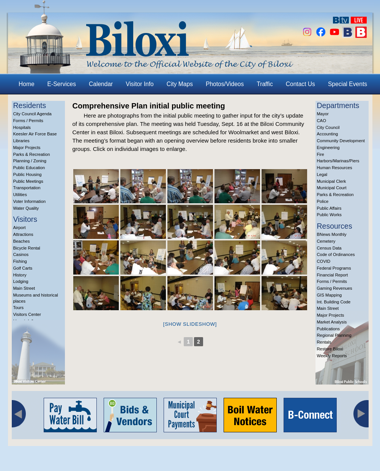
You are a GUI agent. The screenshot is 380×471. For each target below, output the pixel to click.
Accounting (327, 134)
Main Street (24, 288)
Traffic (265, 84)
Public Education (29, 167)
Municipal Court (332, 187)
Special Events (347, 84)
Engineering (328, 147)
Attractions (23, 234)
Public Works (329, 214)
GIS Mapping (329, 295)
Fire (320, 154)
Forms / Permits (28, 120)
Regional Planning (334, 335)
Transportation (27, 187)
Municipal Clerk (331, 181)
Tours (18, 307)
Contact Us (300, 84)
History (20, 275)
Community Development (341, 140)
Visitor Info (139, 84)
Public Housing (27, 174)
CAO (321, 120)
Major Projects (27, 147)
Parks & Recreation (31, 154)
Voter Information (29, 201)
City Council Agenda (32, 113)
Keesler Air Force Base (35, 134)
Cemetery (326, 241)
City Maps (180, 84)
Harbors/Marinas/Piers (338, 161)
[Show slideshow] (190, 324)
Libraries (21, 140)
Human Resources (334, 167)
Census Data (329, 248)
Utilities (20, 194)
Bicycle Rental (26, 248)
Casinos (21, 254)
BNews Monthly (332, 234)
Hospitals (22, 127)
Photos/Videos (225, 84)
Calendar (101, 84)
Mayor (323, 113)
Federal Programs (334, 268)
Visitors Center (27, 314)
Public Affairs (329, 208)
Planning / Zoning (30, 161)
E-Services (61, 84)
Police (323, 201)
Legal (322, 174)
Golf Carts (23, 268)
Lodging (20, 281)
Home (27, 84)
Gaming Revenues (334, 288)
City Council (328, 127)
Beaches (21, 241)
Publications (328, 329)
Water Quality (26, 208)
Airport (19, 227)
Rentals (324, 342)
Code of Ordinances (336, 254)
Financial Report (332, 275)
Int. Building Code (334, 302)
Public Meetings (28, 181)
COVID (324, 261)
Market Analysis (332, 322)
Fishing (20, 261)
